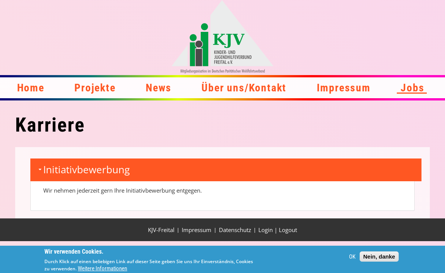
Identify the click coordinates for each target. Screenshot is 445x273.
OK (352, 258)
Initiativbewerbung (86, 169)
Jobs (412, 88)
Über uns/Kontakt (243, 88)
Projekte (94, 88)
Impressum (344, 88)
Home (30, 88)
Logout (288, 230)
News (158, 88)
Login (265, 230)
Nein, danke (379, 258)
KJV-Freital (161, 230)
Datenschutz (235, 230)
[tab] (225, 169)
